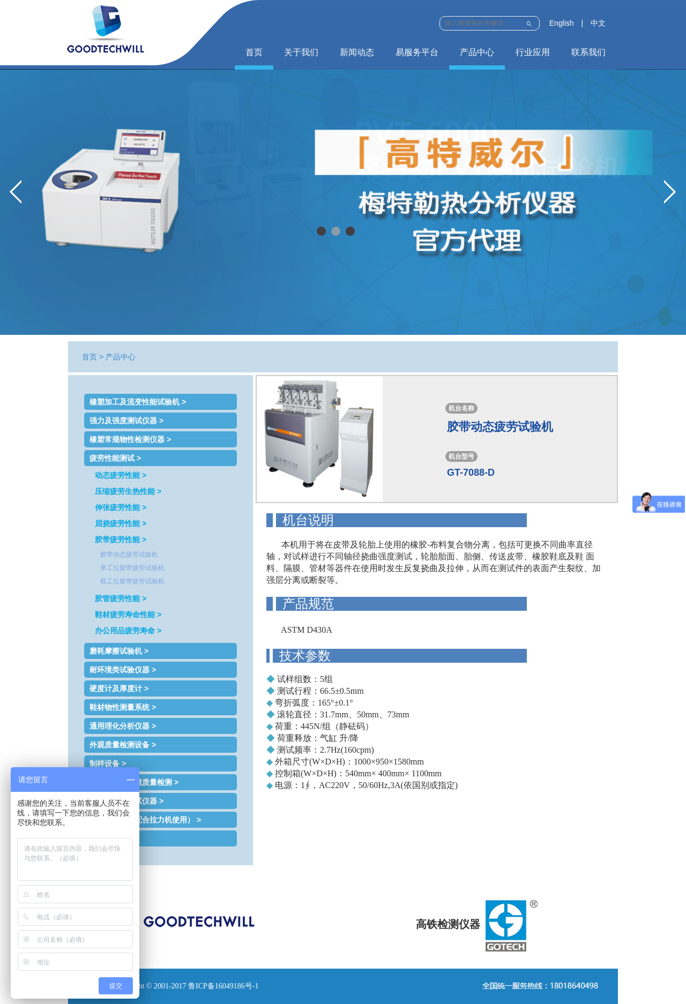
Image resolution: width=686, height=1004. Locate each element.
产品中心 (477, 52)
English (561, 23)
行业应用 (533, 52)
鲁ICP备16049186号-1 (223, 986)
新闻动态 (357, 52)
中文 (598, 23)
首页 (254, 52)
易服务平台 (417, 52)
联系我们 (588, 52)
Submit (528, 22)
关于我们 (301, 52)
